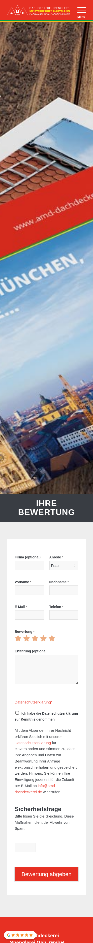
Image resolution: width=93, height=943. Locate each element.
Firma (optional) (27, 557)
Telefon (56, 607)
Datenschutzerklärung (33, 743)
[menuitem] (79, 10)
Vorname (23, 582)
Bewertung (24, 632)
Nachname (59, 582)
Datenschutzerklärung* (33, 702)
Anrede (56, 557)
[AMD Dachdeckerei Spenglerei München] (38, 10)
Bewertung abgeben (46, 874)
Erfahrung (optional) (31, 651)
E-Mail (21, 607)
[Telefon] (63, 615)
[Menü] (79, 10)
